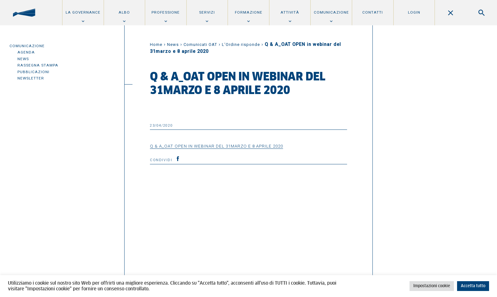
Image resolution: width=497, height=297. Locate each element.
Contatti (372, 12)
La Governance (83, 12)
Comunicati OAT (200, 44)
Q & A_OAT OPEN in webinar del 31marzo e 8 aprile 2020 (216, 145)
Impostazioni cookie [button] (431, 286)
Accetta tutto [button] (473, 286)
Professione (166, 12)
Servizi (207, 12)
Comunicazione (331, 12)
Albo (124, 12)
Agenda (26, 52)
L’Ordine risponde (241, 44)
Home (156, 44)
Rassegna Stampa (37, 65)
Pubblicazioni (33, 72)
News (23, 59)
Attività (290, 12)
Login (414, 12)
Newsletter (30, 78)
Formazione (248, 12)
